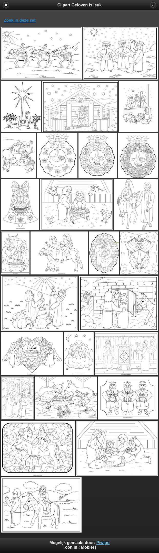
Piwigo (103, 542)
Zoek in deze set (20, 20)
